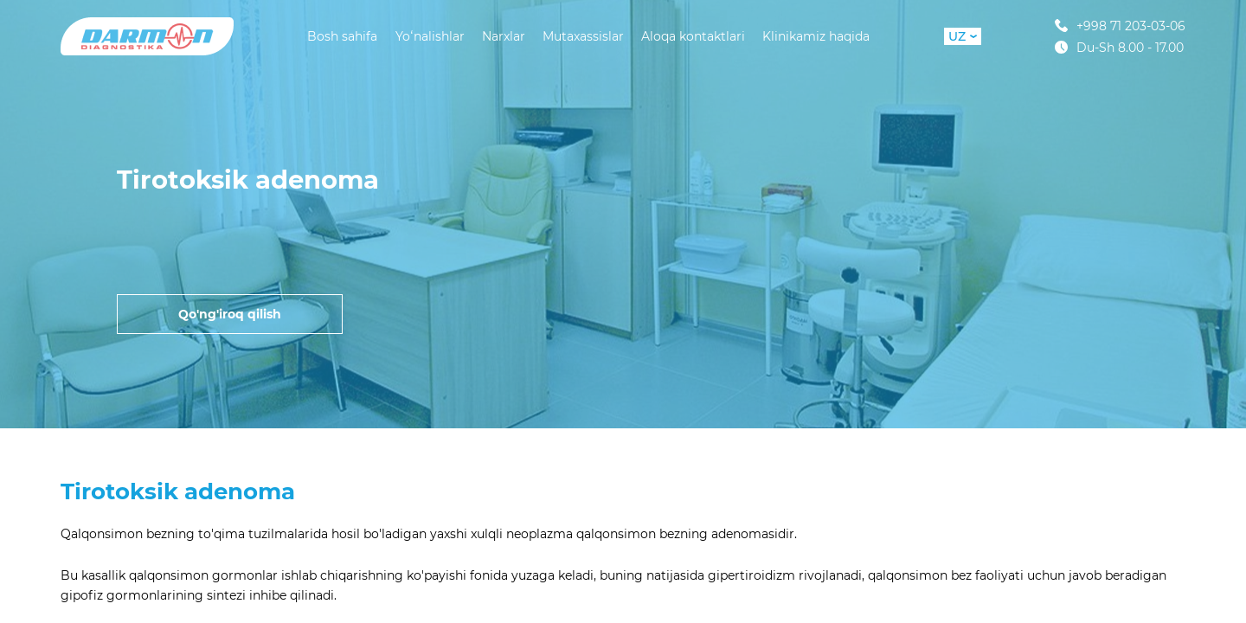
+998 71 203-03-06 (1120, 25)
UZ (962, 36)
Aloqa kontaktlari (693, 36)
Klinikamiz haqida (816, 36)
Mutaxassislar (583, 36)
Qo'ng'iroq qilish (229, 314)
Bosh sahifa (342, 36)
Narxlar (503, 36)
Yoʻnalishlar (430, 36)
